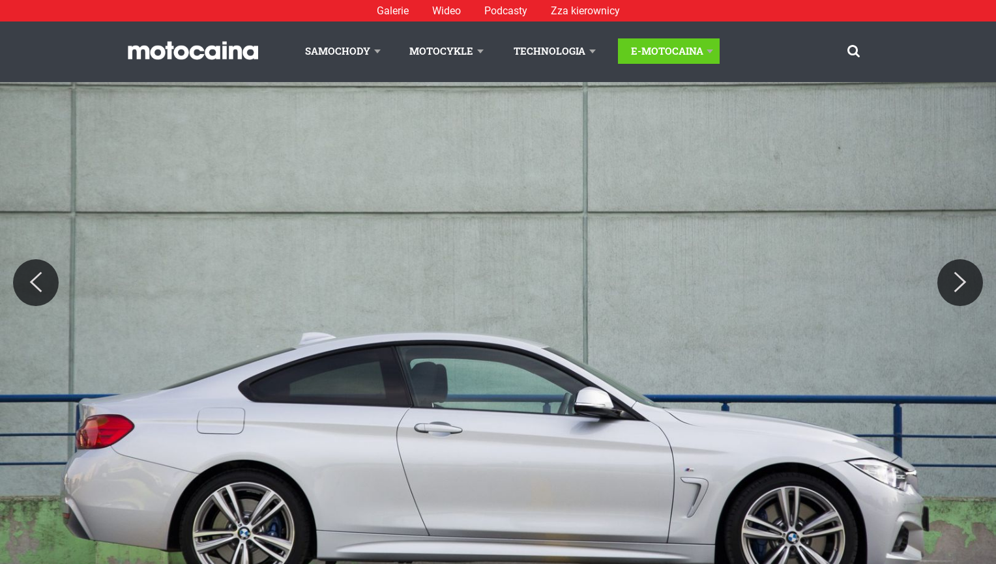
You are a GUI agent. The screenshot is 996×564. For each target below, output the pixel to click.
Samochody (337, 50)
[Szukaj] (853, 51)
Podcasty (505, 11)
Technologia (549, 50)
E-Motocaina (667, 50)
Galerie (393, 11)
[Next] (960, 282)
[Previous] (36, 282)
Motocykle (441, 50)
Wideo (446, 11)
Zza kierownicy (585, 11)
